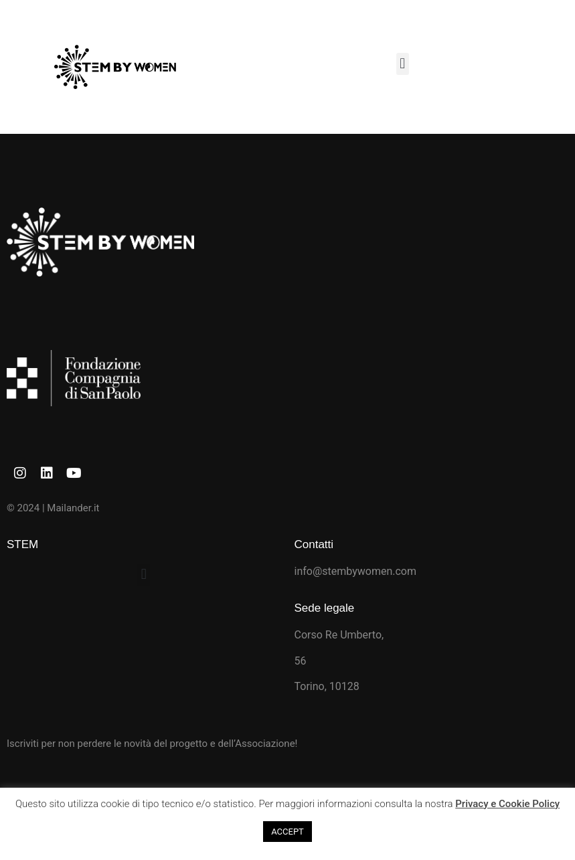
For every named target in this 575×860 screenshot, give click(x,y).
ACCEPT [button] (287, 832)
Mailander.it (73, 508)
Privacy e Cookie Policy (507, 804)
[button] (402, 64)
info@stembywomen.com (356, 571)
